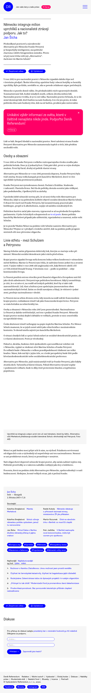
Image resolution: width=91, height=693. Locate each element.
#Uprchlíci (28, 545)
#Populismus (37, 550)
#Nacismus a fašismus (18, 550)
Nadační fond (33, 679)
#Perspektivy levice (58, 545)
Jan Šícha (10, 37)
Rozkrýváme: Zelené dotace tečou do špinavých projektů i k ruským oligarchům (45, 578)
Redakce (25, 676)
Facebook (9, 687)
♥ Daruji (46, 7)
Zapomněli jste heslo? (32, 651)
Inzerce (55, 679)
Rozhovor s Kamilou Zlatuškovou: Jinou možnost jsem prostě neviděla (40, 568)
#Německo (41, 545)
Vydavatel (50, 676)
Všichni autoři (37, 676)
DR (8, 6)
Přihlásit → (14, 651)
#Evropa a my (14, 545)
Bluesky (45, 679)
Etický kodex (62, 676)
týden (17, 563)
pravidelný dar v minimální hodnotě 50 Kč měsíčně (55, 631)
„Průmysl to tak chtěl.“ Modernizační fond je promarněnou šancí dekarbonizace (45, 583)
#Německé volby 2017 (56, 550)
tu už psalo (55, 214)
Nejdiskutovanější (25, 561)
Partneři (64, 679)
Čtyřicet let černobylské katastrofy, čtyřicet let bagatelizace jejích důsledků (43, 573)
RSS (43, 687)
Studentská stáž (18, 679)
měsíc (23, 563)
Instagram (33, 687)
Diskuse (74, 676)
